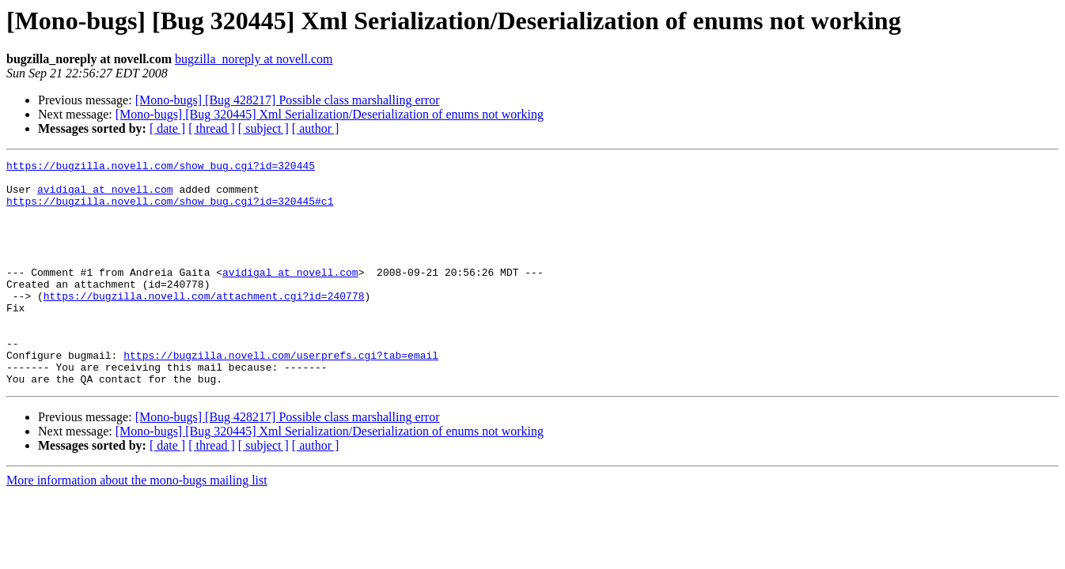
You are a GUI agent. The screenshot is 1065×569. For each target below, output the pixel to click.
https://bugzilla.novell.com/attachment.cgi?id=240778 (204, 324)
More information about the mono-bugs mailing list (136, 525)
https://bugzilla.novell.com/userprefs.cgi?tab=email (280, 395)
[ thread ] (211, 128)
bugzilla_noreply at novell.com (254, 59)
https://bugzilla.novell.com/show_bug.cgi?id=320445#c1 (169, 210)
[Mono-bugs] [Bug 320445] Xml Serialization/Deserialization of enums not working (330, 114)
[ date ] (167, 128)
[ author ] (315, 128)
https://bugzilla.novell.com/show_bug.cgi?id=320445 (160, 167)
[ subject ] (263, 128)
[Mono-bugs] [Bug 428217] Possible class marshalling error (287, 100)
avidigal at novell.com (105, 196)
